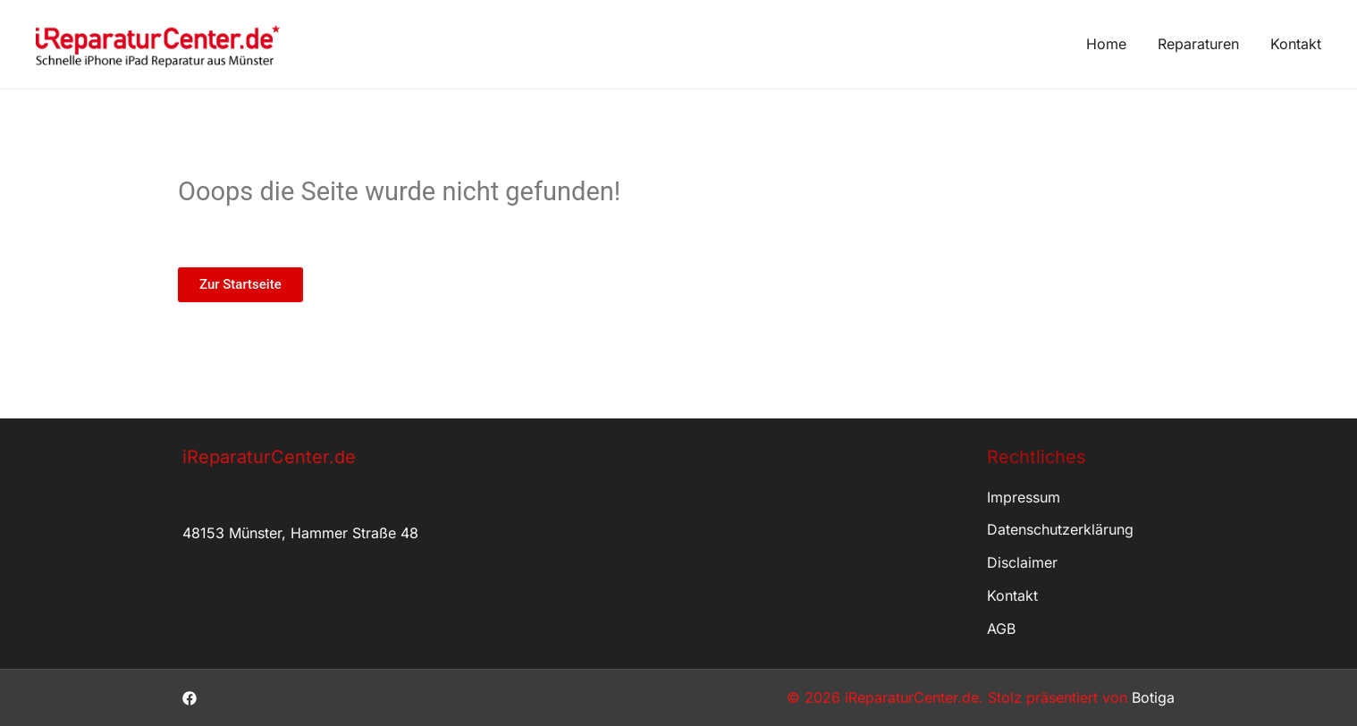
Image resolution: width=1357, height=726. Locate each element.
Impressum (1023, 497)
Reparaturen (1198, 44)
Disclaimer (1022, 562)
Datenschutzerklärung (1060, 529)
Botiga (1153, 697)
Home (1106, 44)
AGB (1001, 628)
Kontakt (1295, 44)
